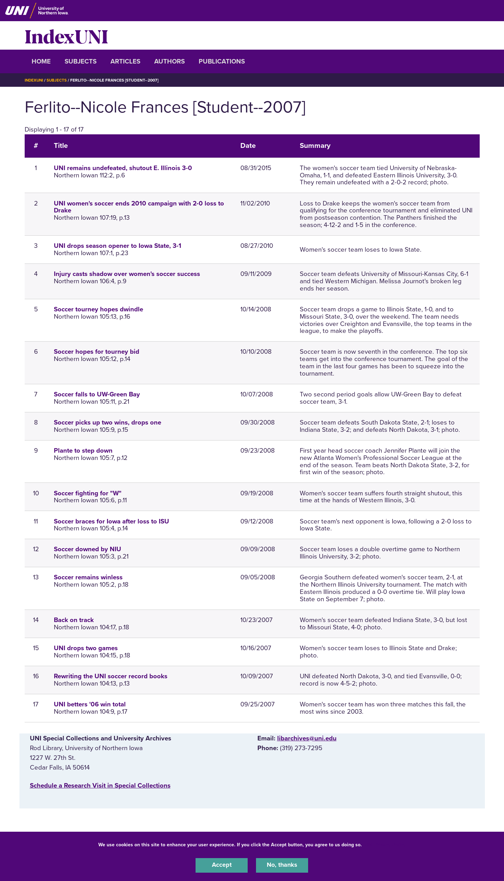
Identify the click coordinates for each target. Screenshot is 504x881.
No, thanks (282, 865)
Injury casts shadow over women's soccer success (127, 274)
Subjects (81, 61)
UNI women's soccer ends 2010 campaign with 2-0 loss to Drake (139, 207)
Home (41, 61)
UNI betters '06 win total (90, 704)
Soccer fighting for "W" (88, 493)
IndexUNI (66, 35)
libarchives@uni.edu (307, 738)
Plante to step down (83, 450)
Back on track (74, 620)
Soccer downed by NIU (87, 549)
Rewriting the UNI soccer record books (110, 676)
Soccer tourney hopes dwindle (98, 309)
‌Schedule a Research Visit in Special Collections (100, 785)
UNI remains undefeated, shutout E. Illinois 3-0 (123, 168)
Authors (169, 61)
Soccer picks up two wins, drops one (107, 422)
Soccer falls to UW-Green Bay (97, 394)
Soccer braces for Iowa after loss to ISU (111, 521)
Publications (222, 61)
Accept (222, 865)
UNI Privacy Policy (385, 844)
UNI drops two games (86, 648)
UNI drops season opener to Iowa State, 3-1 (117, 246)
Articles (125, 61)
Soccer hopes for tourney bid (96, 351)
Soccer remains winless (88, 577)
